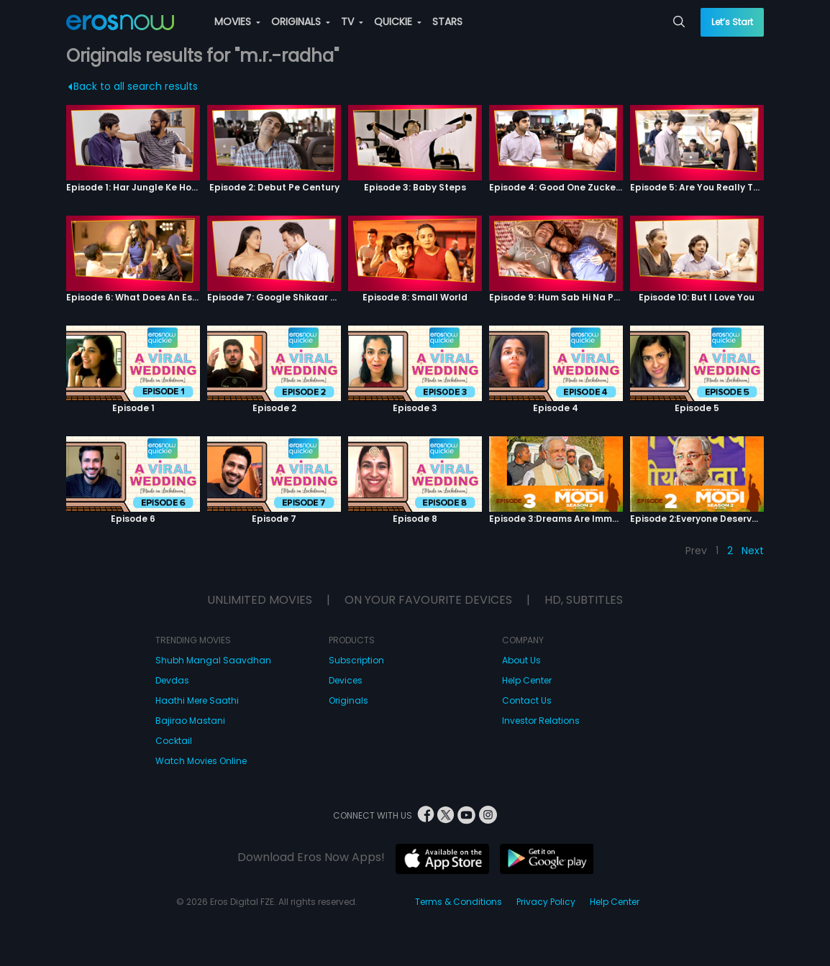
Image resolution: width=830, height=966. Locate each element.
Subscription (356, 660)
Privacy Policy (545, 902)
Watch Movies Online (201, 761)
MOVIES (237, 21)
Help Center (527, 680)
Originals (348, 700)
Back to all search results (133, 86)
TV (352, 21)
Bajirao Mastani (190, 720)
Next (753, 550)
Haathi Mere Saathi (197, 700)
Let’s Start (732, 22)
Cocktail (173, 741)
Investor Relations (541, 720)
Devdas (172, 680)
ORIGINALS (300, 21)
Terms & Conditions (458, 902)
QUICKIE (397, 21)
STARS (447, 21)
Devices (345, 680)
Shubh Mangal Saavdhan (213, 660)
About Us (521, 660)
